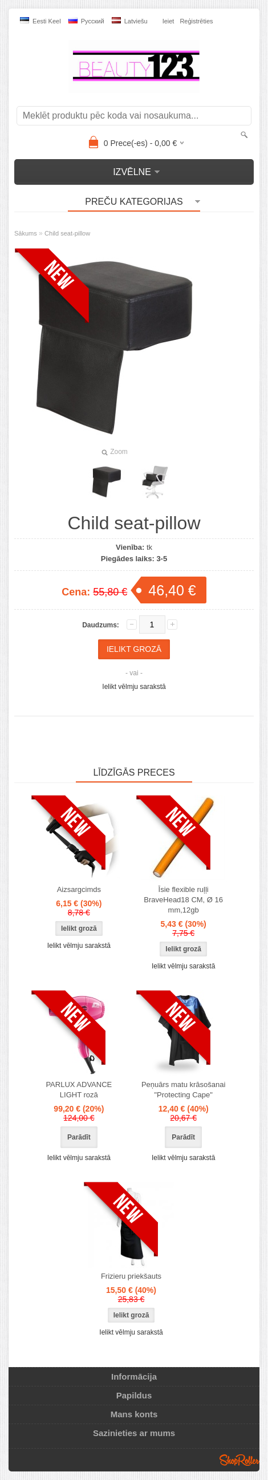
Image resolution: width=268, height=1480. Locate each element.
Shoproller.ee (239, 1460)
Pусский (86, 21)
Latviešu (130, 21)
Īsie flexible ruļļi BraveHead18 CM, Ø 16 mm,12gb (183, 899)
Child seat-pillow (67, 233)
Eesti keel (40, 21)
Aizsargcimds (79, 889)
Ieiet (168, 21)
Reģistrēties (196, 21)
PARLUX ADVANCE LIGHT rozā (79, 1089)
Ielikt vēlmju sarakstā (133, 687)
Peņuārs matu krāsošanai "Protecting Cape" (183, 1089)
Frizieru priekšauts (131, 1276)
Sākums (25, 233)
